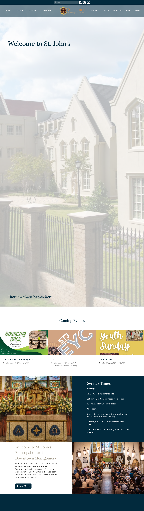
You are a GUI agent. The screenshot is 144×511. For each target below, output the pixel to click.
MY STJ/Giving (133, 11)
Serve (106, 11)
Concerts (94, 11)
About (20, 11)
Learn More (23, 486)
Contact (117, 11)
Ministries (48, 11)
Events (32, 11)
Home (8, 11)
